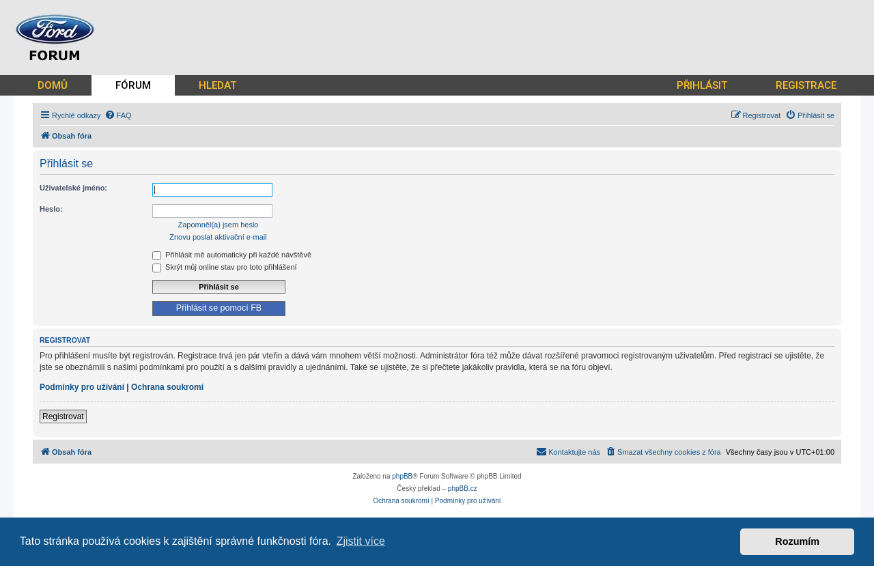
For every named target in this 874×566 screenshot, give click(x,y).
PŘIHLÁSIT (702, 85)
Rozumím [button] (797, 541)
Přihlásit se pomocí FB (219, 308)
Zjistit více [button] (361, 541)
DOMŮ (53, 85)
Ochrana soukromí (167, 387)
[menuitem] (118, 115)
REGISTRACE (806, 85)
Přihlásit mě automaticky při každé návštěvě (231, 255)
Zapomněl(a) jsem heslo (218, 225)
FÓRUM (133, 85)
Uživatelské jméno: (73, 188)
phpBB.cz (462, 488)
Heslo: (51, 209)
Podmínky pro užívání (82, 387)
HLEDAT (217, 85)
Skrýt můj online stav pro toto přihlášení (224, 267)
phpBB (402, 476)
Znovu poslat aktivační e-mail (217, 237)
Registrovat (63, 416)
